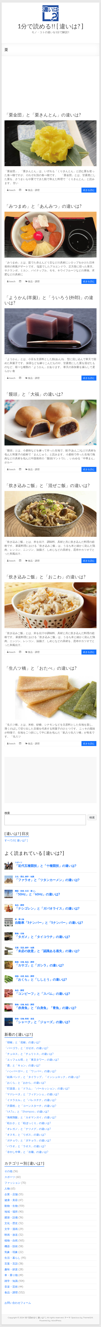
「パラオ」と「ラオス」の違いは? (25, 1146)
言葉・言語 (11, 1263)
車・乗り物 (11, 1275)
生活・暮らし (12, 1257)
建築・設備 (11, 1217)
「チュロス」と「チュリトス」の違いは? (28, 1053)
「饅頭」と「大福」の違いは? (33, 394)
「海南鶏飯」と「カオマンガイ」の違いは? (30, 1117)
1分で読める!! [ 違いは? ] (50, 26)
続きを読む (89, 190)
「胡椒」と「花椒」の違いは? (22, 1042)
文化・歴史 (11, 1223)
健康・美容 (11, 1200)
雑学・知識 (11, 1280)
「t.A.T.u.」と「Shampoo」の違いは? (26, 1111)
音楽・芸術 (11, 1286)
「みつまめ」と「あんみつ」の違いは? (42, 206)
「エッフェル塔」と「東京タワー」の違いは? (31, 1059)
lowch (12, 190)
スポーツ (9, 1177)
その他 (8, 1171)
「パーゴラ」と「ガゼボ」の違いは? (26, 1048)
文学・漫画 (11, 1229)
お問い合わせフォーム (17, 1302)
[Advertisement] (50, 81)
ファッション (12, 1182)
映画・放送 (11, 1234)
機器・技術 (11, 1246)
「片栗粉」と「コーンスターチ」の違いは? (30, 1105)
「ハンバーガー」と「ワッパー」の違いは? (30, 1071)
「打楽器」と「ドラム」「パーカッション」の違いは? (36, 1088)
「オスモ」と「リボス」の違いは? (25, 1134)
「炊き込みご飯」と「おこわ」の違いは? (44, 576)
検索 (7, 813)
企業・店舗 (11, 1194)
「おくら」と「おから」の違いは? (25, 1082)
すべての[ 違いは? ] (16, 840)
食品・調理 (34, 190)
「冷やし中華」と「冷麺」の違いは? (26, 1152)
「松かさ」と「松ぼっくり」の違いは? (27, 1123)
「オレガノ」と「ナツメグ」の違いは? (27, 1128)
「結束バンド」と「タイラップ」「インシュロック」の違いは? (42, 1077)
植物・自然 (11, 1240)
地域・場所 (11, 1211)
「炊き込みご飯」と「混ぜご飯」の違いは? (47, 485)
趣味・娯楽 (11, 1269)
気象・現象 (11, 1252)
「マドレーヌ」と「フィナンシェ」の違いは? (31, 1094)
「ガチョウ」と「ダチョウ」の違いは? (27, 1140)
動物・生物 (11, 1205)
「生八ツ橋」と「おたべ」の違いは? (40, 668)
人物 (7, 1188)
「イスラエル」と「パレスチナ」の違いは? (30, 1100)
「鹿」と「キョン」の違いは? (22, 1065)
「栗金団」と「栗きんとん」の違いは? (42, 114)
